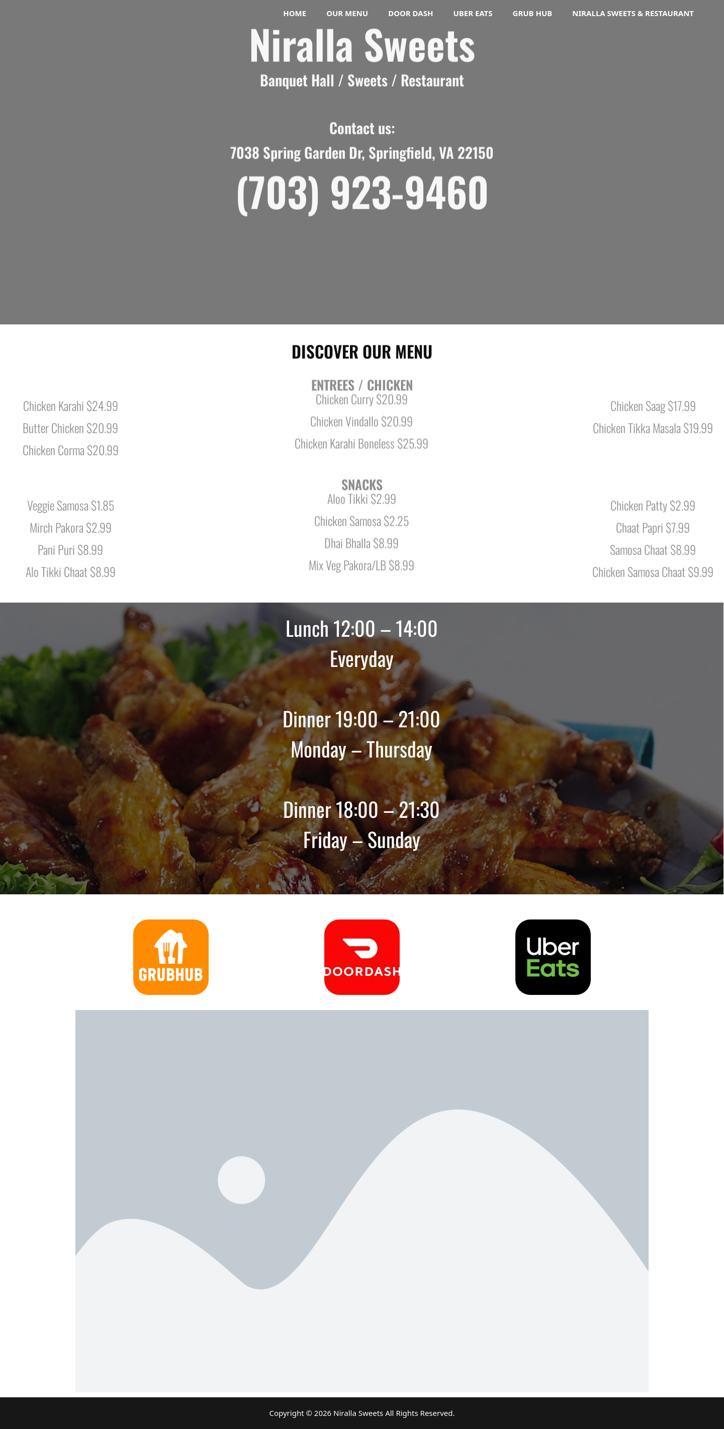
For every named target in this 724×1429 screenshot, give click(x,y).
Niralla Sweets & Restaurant (633, 13)
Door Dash (410, 13)
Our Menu (347, 13)
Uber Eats (472, 13)
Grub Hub (533, 13)
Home (294, 13)
